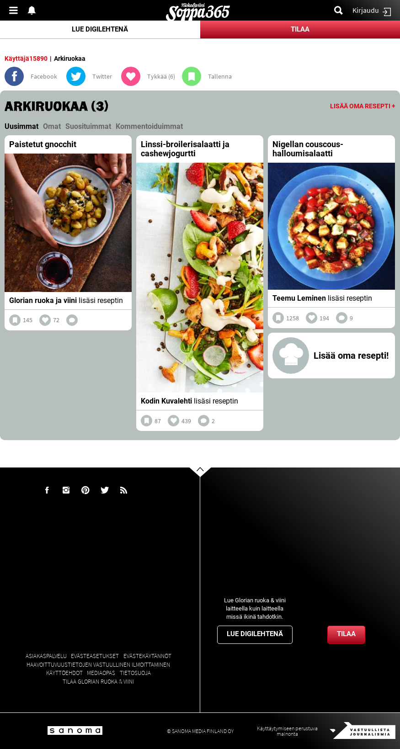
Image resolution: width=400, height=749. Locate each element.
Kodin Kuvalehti (166, 401)
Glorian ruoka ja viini (43, 300)
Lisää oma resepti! (351, 355)
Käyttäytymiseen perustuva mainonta (287, 731)
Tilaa (300, 29)
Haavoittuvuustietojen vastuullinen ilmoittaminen (98, 665)
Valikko (16, 10)
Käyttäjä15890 (26, 58)
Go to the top (208, 486)
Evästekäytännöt (147, 656)
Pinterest (85, 490)
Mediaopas (101, 673)
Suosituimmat (88, 126)
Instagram (66, 490)
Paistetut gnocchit (42, 144)
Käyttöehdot (64, 673)
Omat (52, 126)
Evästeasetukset (95, 656)
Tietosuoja (135, 673)
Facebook (47, 490)
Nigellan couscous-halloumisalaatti (307, 148)
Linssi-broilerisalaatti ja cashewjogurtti (185, 148)
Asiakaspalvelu (46, 656)
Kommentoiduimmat (149, 126)
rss (124, 490)
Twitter (105, 490)
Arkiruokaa (69, 58)
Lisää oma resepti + (362, 106)
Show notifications (34, 10)
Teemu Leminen (299, 298)
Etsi (341, 10)
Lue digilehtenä (100, 29)
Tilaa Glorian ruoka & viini (98, 681)
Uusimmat (21, 126)
